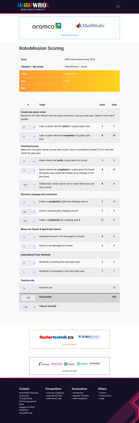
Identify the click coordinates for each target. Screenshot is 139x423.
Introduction (78, 393)
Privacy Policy (105, 396)
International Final (54, 396)
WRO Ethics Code (54, 398)
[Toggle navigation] (118, 7)
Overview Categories (55, 393)
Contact (102, 393)
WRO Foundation (80, 398)
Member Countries (81, 396)
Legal (101, 398)
